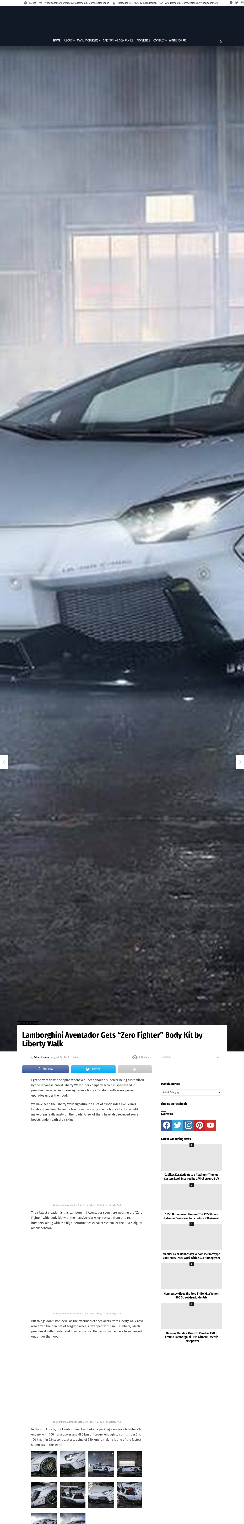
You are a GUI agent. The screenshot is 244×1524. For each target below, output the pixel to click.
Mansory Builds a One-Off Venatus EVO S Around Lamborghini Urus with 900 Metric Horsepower (191, 1338)
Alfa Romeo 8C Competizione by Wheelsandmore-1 (192, 3)
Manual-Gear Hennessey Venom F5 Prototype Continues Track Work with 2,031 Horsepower (191, 1257)
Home (57, 41)
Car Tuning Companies (118, 41)
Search (218, 1058)
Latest (32, 3)
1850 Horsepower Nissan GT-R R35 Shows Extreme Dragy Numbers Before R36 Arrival (191, 1217)
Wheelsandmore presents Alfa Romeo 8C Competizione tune (76, 3)
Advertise (143, 41)
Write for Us (177, 41)
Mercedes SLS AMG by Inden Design (136, 3)
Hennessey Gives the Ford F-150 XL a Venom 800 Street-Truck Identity (191, 1297)
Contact (159, 41)
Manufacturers (88, 41)
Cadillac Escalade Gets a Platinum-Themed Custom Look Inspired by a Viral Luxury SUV (191, 1178)
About (68, 41)
